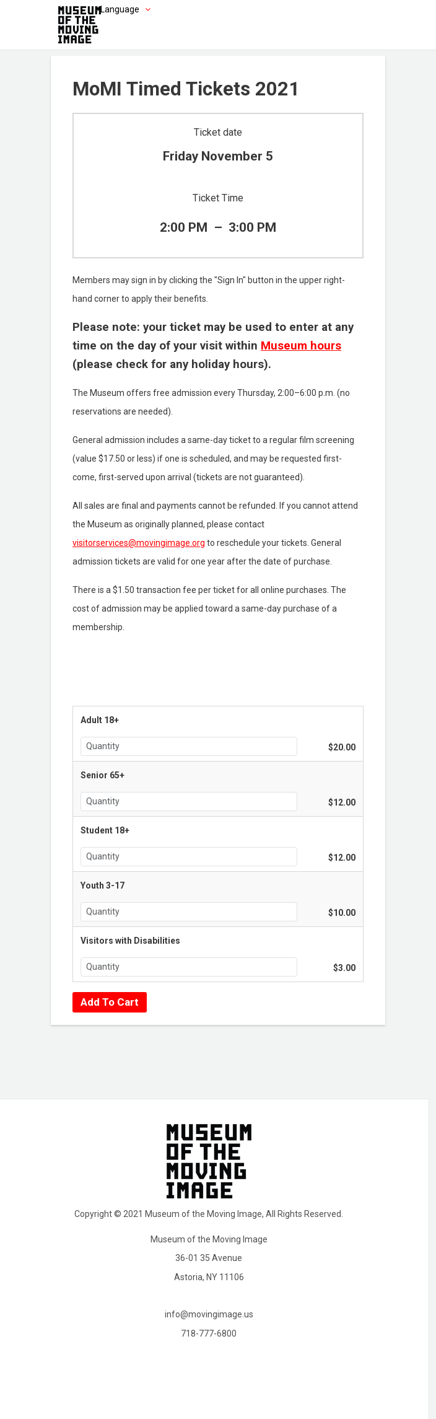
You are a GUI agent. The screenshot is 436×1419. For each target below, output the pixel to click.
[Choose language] (106, 9)
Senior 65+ (102, 775)
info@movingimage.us (209, 1314)
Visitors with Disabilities (130, 941)
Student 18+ (105, 830)
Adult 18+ (100, 720)
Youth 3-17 (102, 885)
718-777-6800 (209, 1333)
